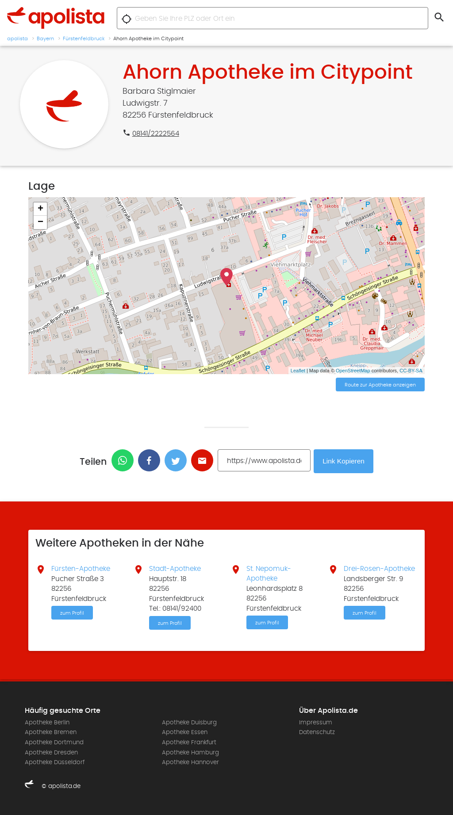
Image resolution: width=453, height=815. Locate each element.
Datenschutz (317, 732)
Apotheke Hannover (190, 762)
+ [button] (40, 209)
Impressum (315, 722)
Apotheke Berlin (47, 722)
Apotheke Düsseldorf (54, 762)
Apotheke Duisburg (189, 722)
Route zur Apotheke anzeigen (380, 385)
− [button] (40, 222)
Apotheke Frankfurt (189, 742)
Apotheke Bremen (51, 732)
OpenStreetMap (353, 370)
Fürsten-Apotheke (80, 568)
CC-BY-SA (410, 370)
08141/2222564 (155, 133)
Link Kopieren (344, 460)
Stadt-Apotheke (175, 568)
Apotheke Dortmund (54, 742)
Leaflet (298, 370)
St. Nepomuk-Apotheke (268, 573)
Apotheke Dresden (51, 752)
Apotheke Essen (184, 732)
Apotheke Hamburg (190, 752)
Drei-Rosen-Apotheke (379, 568)
